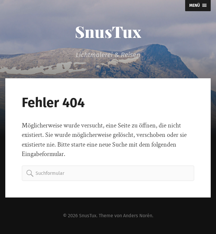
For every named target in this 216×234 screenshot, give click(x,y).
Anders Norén (137, 215)
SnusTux (108, 31)
